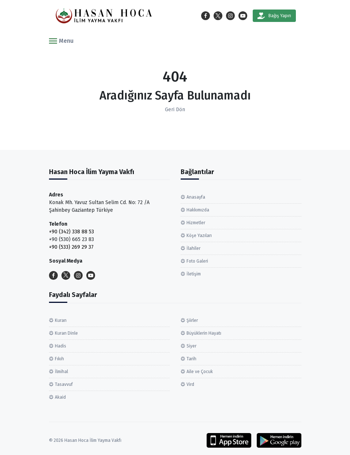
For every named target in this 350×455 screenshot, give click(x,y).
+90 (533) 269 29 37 (71, 247)
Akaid (60, 397)
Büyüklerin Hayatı (204, 333)
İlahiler (193, 248)
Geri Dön (175, 109)
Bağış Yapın (274, 15)
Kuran (61, 320)
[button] (61, 40)
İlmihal (61, 371)
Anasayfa (196, 197)
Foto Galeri (197, 261)
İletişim (194, 274)
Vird (190, 384)
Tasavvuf (64, 384)
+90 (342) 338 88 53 (71, 232)
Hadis (60, 346)
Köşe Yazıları (199, 235)
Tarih (191, 358)
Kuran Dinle (66, 333)
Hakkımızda (198, 210)
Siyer (191, 346)
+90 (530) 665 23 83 (71, 239)
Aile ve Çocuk (200, 371)
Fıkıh (59, 358)
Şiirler (192, 320)
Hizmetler (196, 222)
